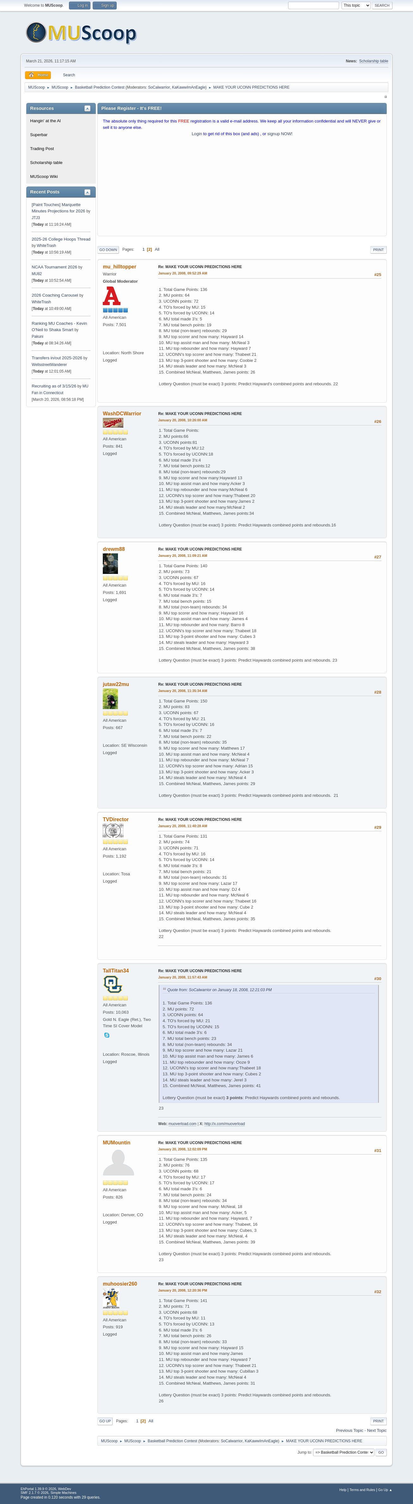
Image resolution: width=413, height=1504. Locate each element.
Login (197, 133)
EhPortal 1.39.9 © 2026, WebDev (46, 1489)
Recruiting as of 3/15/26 (54, 386)
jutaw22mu (116, 684)
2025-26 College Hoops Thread (61, 239)
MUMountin (116, 1142)
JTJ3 (36, 218)
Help (342, 1490)
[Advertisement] (242, 187)
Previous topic (349, 1430)
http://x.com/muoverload (224, 1124)
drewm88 (114, 549)
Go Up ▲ (385, 1490)
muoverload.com (183, 1124)
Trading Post (42, 148)
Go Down (108, 250)
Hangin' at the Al (45, 120)
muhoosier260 (120, 1284)
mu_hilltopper (119, 266)
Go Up (105, 1421)
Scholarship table (373, 61)
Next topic (377, 1430)
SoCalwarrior (159, 87)
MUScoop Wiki (44, 176)
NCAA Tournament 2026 (54, 267)
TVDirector (116, 819)
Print (378, 250)
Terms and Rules (362, 1490)
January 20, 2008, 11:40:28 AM (182, 826)
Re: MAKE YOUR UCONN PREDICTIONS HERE (200, 267)
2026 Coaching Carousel (55, 295)
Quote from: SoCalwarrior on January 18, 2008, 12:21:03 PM (219, 990)
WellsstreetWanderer (49, 364)
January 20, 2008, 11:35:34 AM (182, 691)
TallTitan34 (116, 970)
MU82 (37, 274)
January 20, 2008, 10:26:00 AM (182, 420)
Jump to (304, 1452)
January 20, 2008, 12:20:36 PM (182, 1290)
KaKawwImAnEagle (188, 87)
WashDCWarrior (122, 413)
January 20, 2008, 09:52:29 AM (182, 273)
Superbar (38, 134)
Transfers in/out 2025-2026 (57, 358)
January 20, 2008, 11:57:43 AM (182, 977)
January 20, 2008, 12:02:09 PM (182, 1149)
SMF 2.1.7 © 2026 (34, 1493)
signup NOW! (280, 133)
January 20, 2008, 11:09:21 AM (182, 555)
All (157, 249)
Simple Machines (64, 1493)
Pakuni (37, 336)
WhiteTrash (46, 245)
